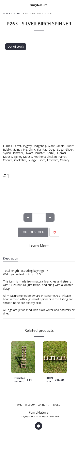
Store (16, 13)
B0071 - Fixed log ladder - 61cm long (50, 379)
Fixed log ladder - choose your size (19, 379)
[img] (23, 357)
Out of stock (33, 232)
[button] (4, 5)
